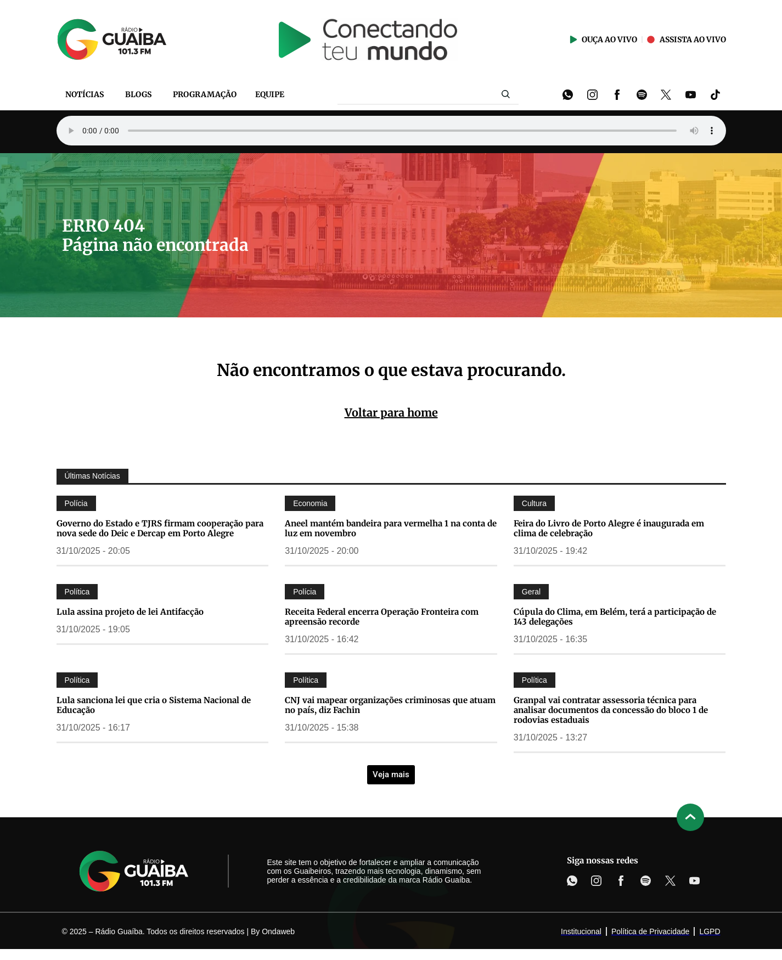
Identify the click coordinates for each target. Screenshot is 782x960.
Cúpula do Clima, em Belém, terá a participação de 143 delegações (615, 617)
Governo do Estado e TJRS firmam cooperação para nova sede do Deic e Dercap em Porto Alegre (160, 528)
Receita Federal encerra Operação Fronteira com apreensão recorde (382, 617)
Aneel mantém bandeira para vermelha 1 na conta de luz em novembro (391, 528)
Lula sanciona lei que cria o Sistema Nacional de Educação (154, 705)
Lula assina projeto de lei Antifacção (130, 612)
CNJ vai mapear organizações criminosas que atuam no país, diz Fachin (390, 705)
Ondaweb (278, 931)
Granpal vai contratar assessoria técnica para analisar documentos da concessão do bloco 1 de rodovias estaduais (611, 710)
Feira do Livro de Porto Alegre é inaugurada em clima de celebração (609, 528)
